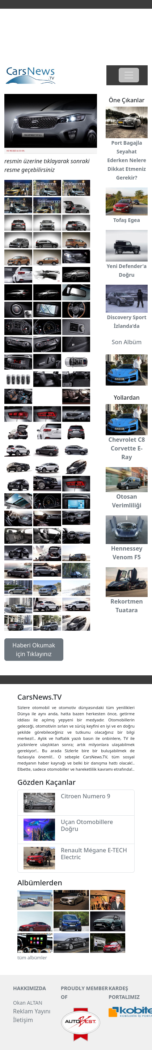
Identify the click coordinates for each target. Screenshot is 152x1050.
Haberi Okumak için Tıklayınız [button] (33, 649)
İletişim (23, 1020)
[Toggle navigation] (129, 75)
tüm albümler (32, 957)
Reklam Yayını (31, 1011)
